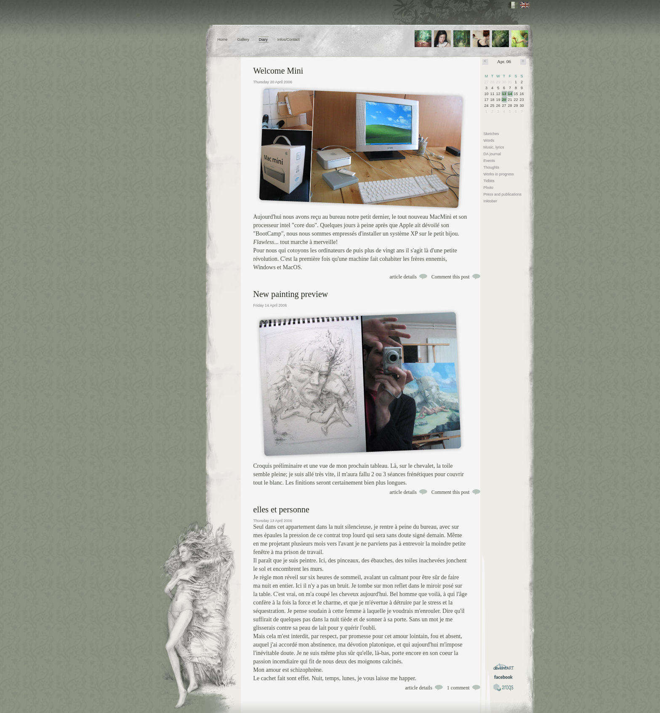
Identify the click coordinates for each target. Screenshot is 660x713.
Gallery (243, 39)
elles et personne (281, 509)
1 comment (458, 688)
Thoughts (492, 167)
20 (504, 100)
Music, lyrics (494, 147)
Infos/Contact (288, 39)
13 (504, 94)
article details (403, 277)
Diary (263, 39)
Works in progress (499, 174)
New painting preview (290, 294)
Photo (489, 188)
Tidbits (489, 181)
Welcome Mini (278, 70)
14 (510, 94)
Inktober (491, 201)
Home (223, 39)
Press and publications (503, 194)
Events (489, 161)
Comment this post (450, 277)
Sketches (491, 134)
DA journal (492, 154)
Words (489, 140)
